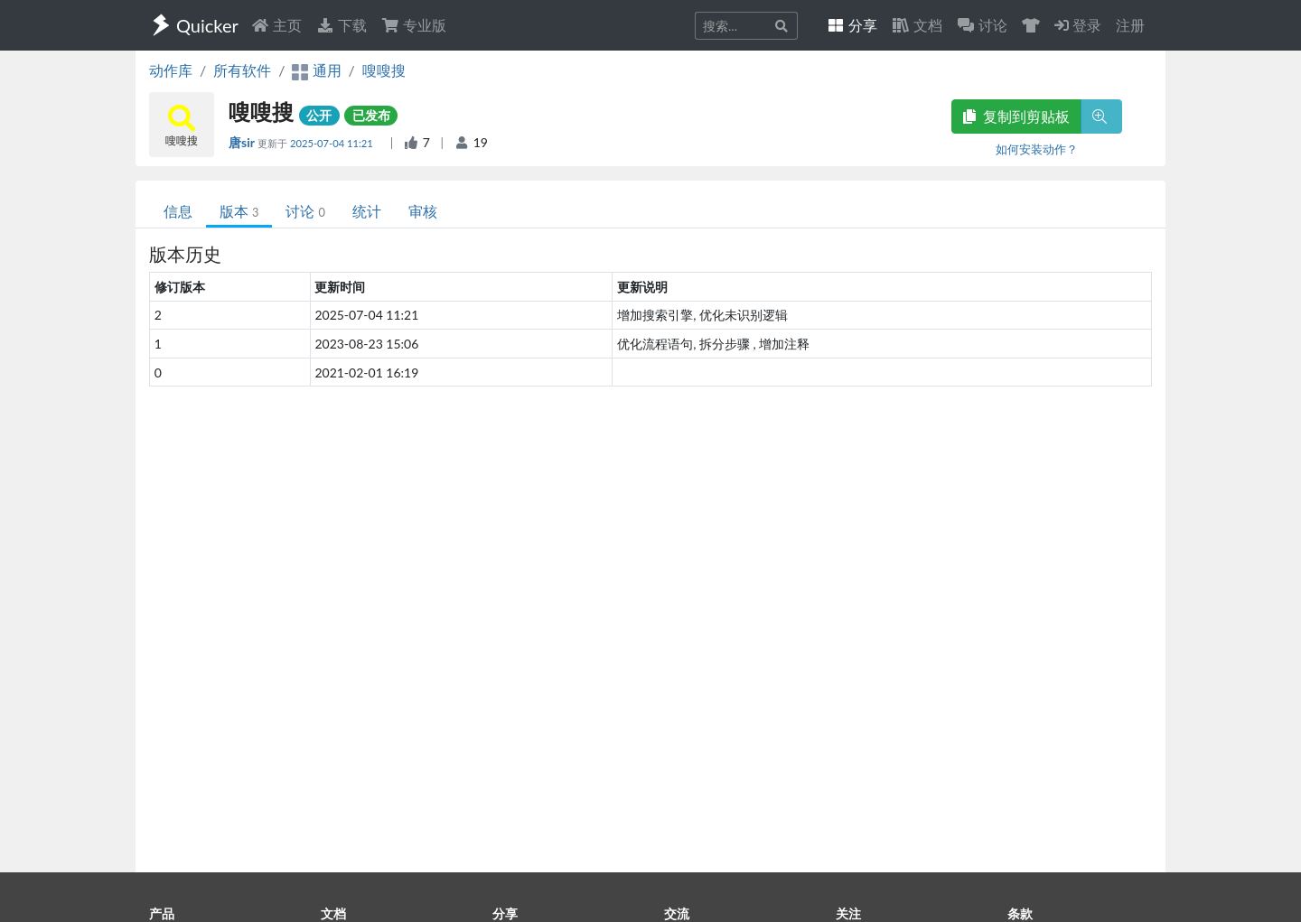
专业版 (413, 24)
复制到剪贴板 (1016, 116)
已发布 (371, 115)
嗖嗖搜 (384, 70)
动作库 (170, 70)
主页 (276, 24)
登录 (1077, 24)
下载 (341, 24)
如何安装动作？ (1037, 149)
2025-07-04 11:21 (333, 143)
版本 (239, 210)
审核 (422, 210)
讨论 (304, 210)
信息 (178, 210)
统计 (366, 210)
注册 (1130, 24)
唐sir (243, 142)
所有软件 (242, 70)
